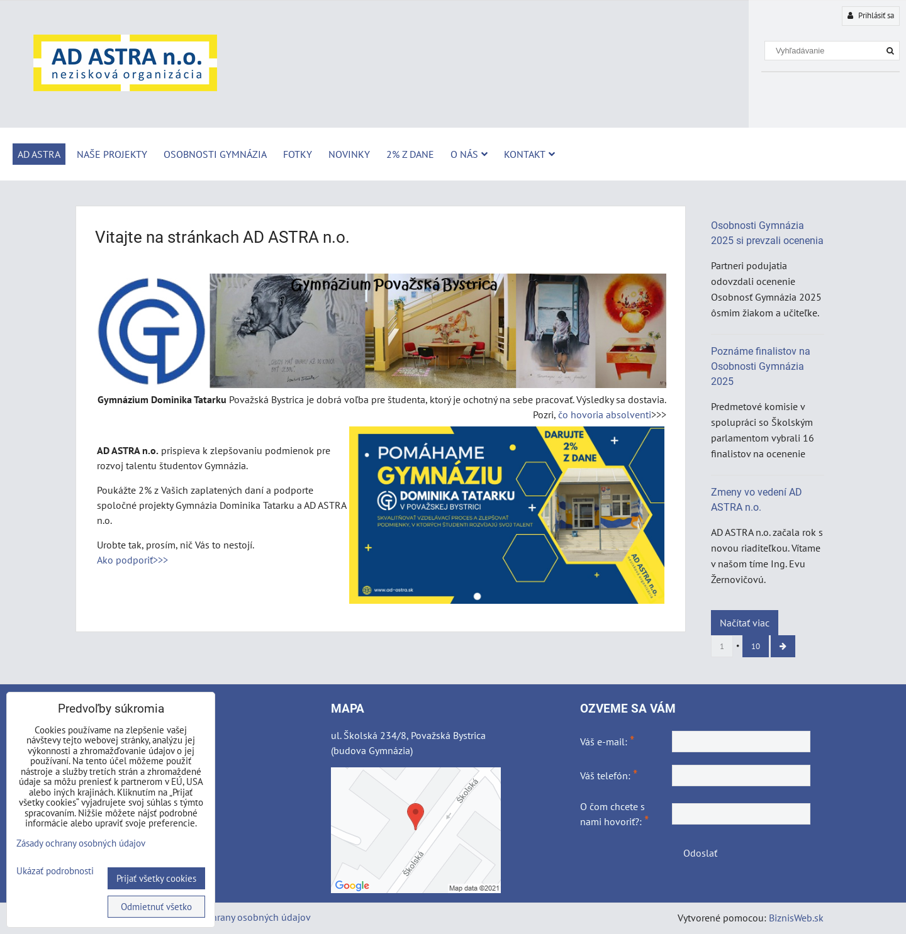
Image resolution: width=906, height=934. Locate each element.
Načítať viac (744, 622)
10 (755, 646)
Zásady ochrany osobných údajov (240, 917)
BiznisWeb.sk (796, 917)
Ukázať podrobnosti (55, 871)
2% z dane (410, 154)
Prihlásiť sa (870, 15)
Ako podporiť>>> (132, 559)
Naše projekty (112, 154)
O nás (469, 154)
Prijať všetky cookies (156, 878)
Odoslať (700, 853)
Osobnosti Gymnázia (215, 154)
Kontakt (529, 154)
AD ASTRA (39, 154)
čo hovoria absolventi (604, 414)
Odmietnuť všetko (156, 907)
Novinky (349, 154)
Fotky (297, 154)
